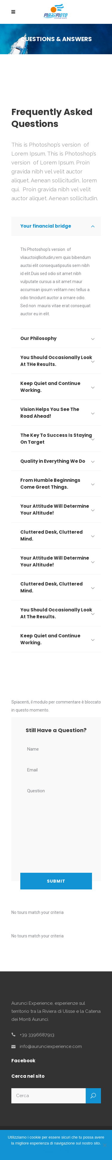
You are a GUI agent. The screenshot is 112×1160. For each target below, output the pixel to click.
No (66, 1151)
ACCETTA (52, 1151)
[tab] (56, 226)
